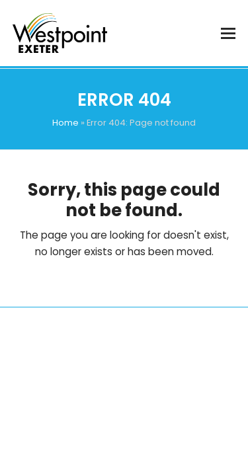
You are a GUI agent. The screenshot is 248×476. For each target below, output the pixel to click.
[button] (228, 33)
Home (65, 122)
